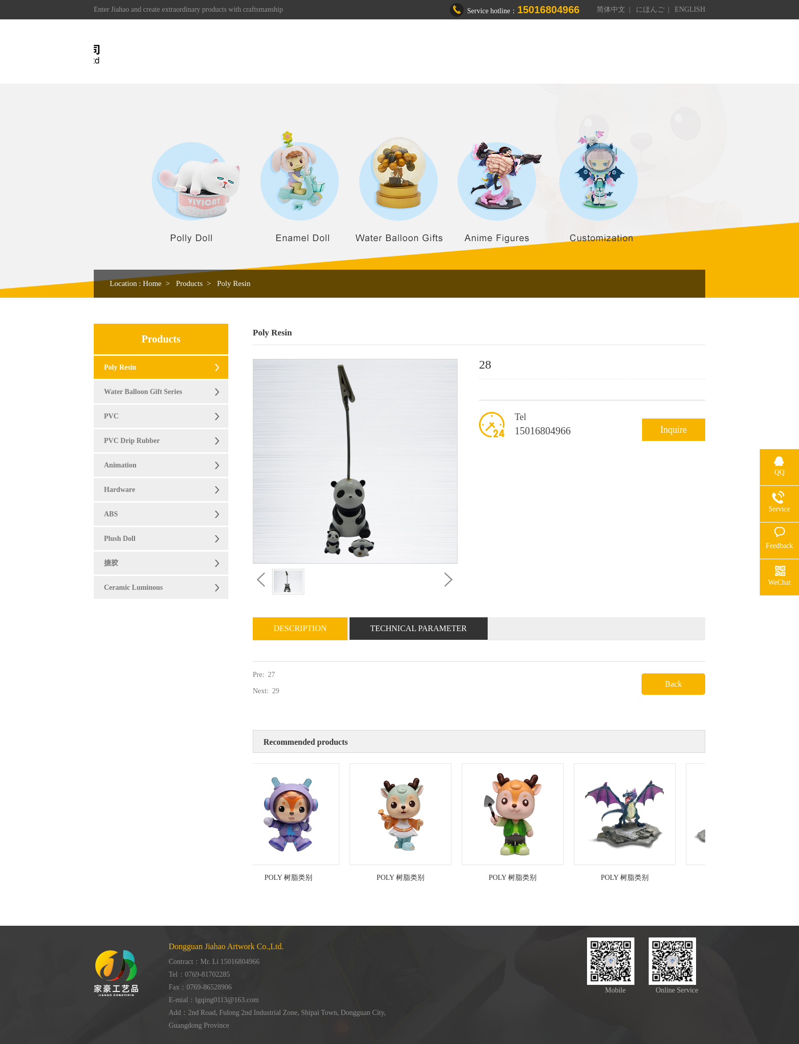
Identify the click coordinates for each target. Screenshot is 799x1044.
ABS (111, 514)
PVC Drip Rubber (132, 441)
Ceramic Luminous (133, 587)
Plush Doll (120, 538)
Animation (120, 465)
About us (382, 54)
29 (275, 691)
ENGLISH (690, 9)
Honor (536, 54)
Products (433, 54)
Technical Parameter (418, 628)
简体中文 (611, 9)
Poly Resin (233, 283)
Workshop (486, 54)
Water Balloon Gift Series (143, 392)
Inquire (673, 430)
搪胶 (111, 563)
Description (300, 628)
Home (335, 54)
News (579, 54)
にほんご (650, 9)
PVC (111, 416)
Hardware (119, 489)
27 (271, 674)
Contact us (627, 54)
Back (673, 684)
